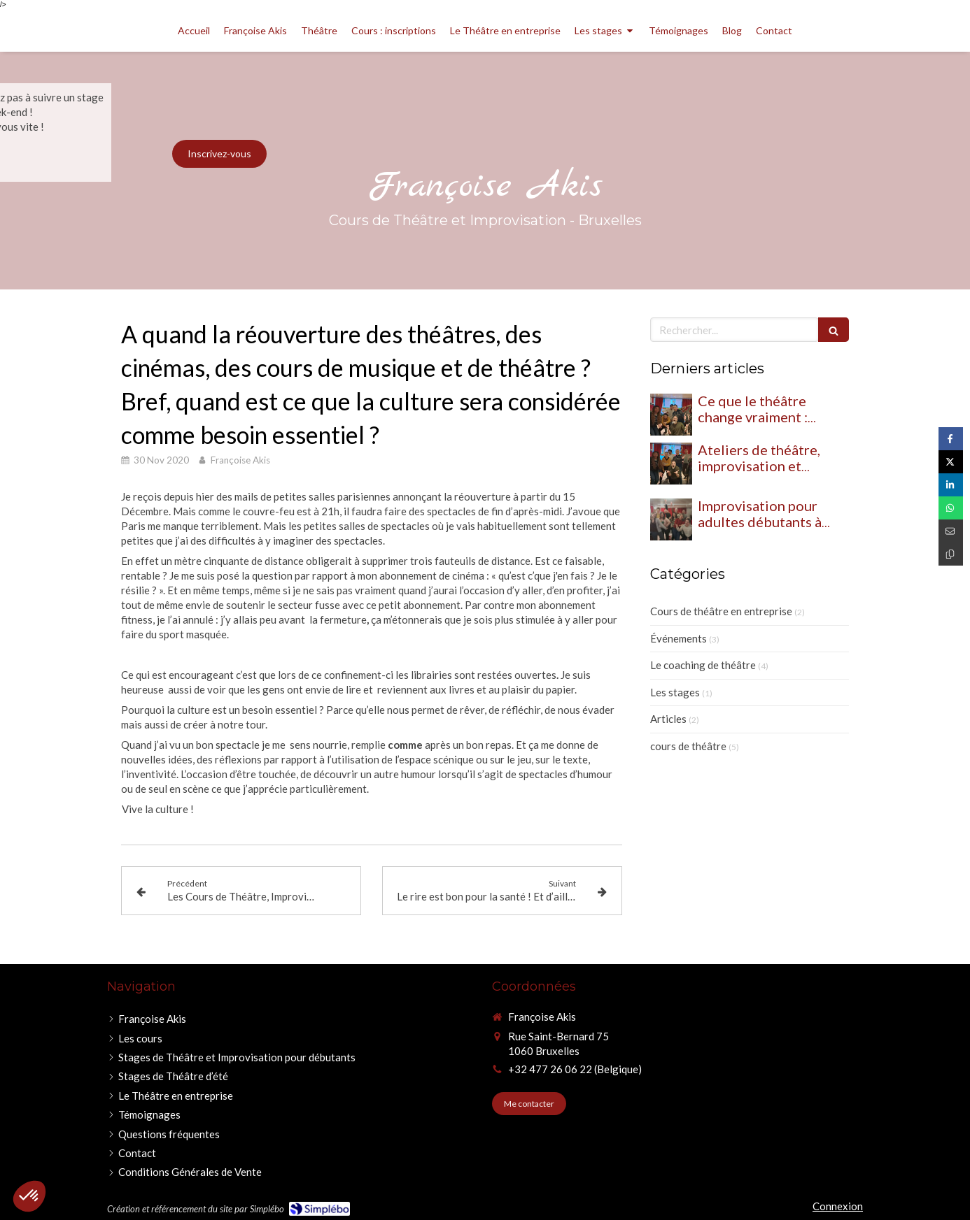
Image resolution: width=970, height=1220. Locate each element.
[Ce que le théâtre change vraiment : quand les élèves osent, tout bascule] (671, 415)
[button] (29, 1196)
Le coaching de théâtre (703, 665)
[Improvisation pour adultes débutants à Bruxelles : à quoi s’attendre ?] (671, 519)
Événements (678, 638)
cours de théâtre (688, 746)
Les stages (675, 692)
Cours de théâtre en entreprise (721, 611)
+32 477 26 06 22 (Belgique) (575, 1069)
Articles (668, 718)
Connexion (838, 1206)
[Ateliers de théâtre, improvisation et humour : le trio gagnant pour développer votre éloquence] (671, 464)
